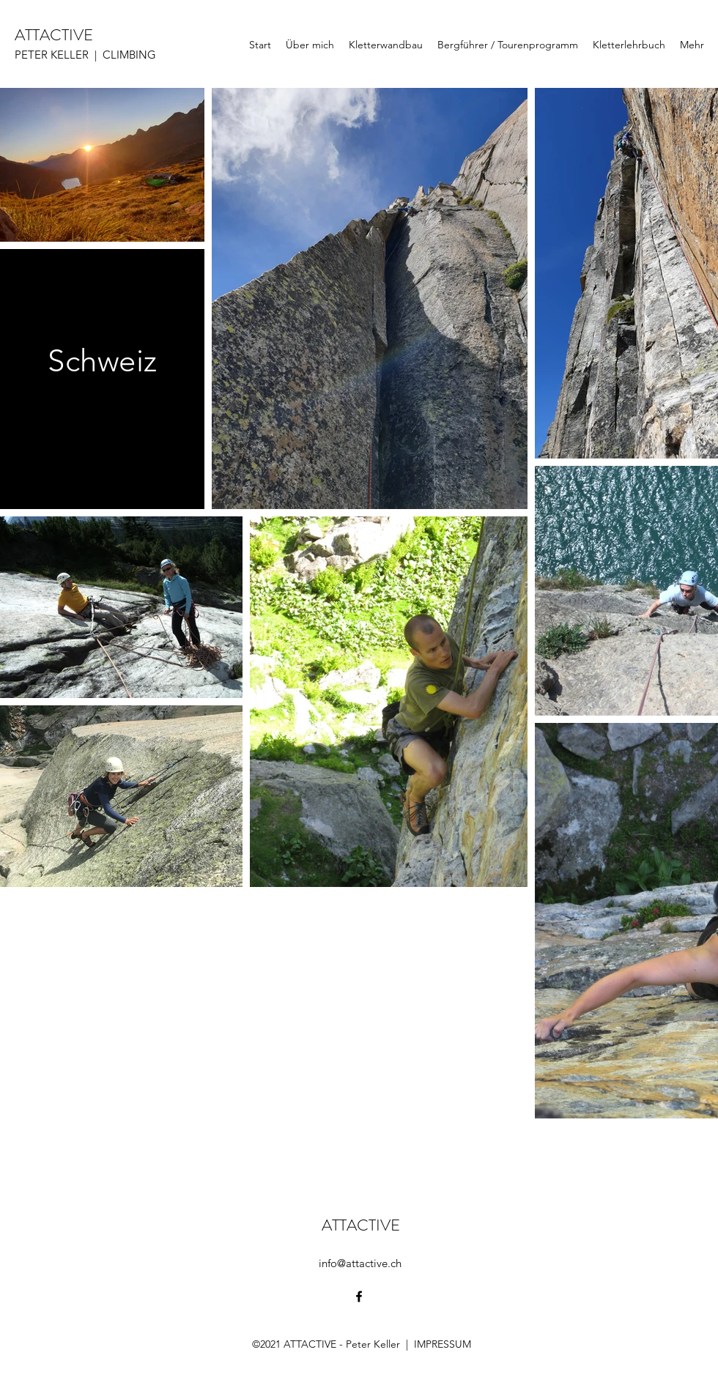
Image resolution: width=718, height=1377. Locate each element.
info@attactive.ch (360, 1263)
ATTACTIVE (54, 34)
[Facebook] (359, 1296)
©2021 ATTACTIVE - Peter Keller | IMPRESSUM (361, 1344)
